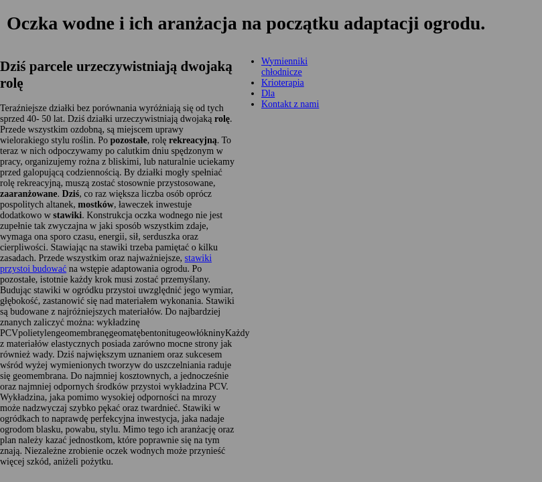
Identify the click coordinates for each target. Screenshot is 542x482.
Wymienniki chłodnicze (284, 66)
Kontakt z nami (290, 104)
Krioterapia (282, 83)
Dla (268, 93)
